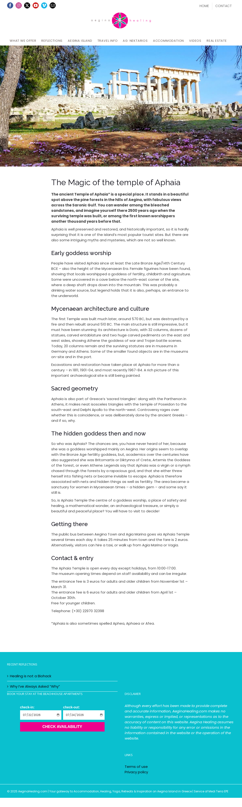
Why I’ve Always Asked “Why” (35, 686)
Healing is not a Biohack (30, 675)
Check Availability (62, 727)
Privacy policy (136, 771)
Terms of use (136, 766)
